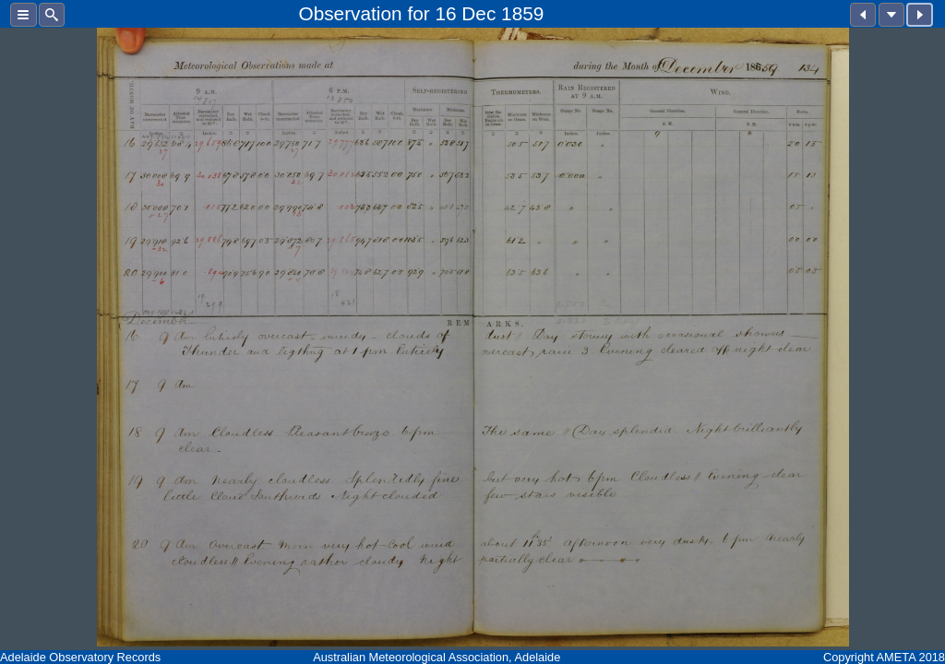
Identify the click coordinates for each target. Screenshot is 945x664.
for (418, 13)
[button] (23, 15)
